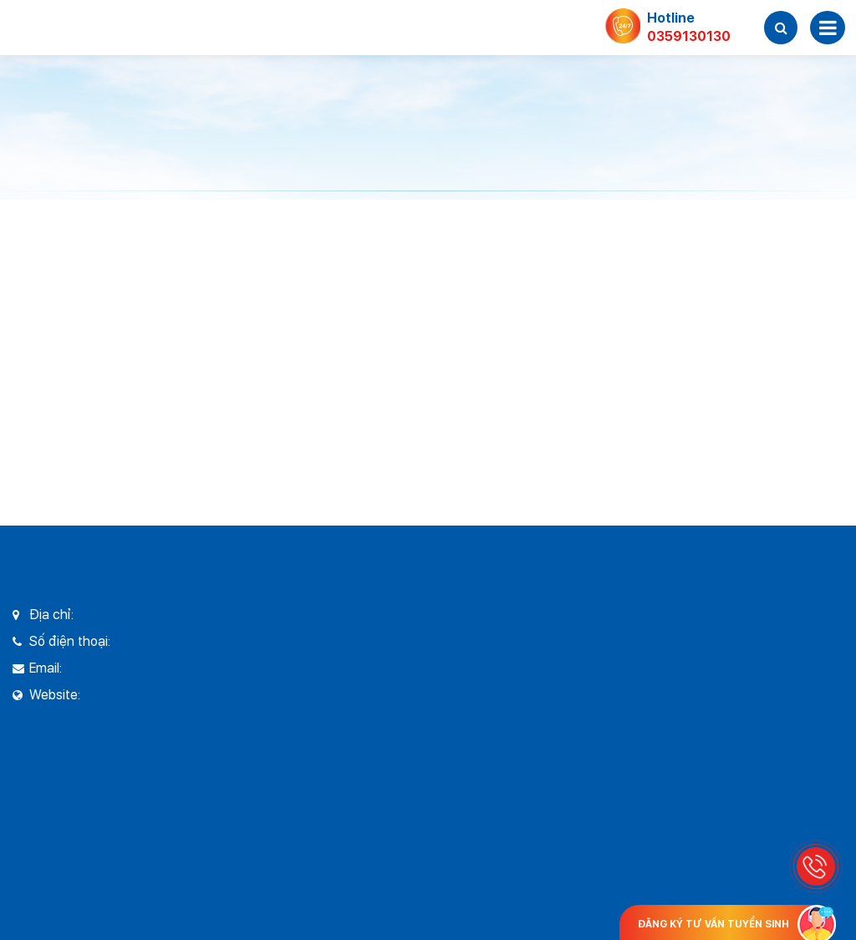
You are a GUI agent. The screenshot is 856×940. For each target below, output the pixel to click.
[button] (780, 27)
